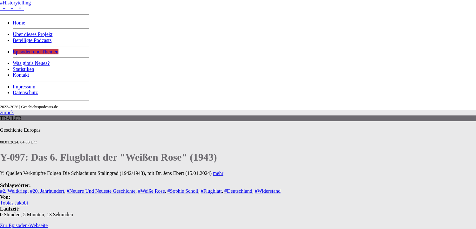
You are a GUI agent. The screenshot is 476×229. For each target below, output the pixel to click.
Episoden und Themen (35, 51)
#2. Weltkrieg (13, 191)
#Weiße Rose (151, 191)
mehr (218, 173)
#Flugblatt (211, 191)
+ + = (12, 8)
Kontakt (21, 75)
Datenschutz (25, 92)
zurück (7, 112)
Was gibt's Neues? (31, 63)
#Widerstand (268, 191)
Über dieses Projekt (32, 34)
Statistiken (23, 69)
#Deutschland (238, 191)
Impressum (24, 86)
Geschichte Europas (20, 130)
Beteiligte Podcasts (32, 40)
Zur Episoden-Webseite (24, 225)
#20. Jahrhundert (47, 191)
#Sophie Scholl (182, 191)
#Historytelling (15, 2)
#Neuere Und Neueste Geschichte (101, 191)
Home (19, 22)
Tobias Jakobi (14, 202)
